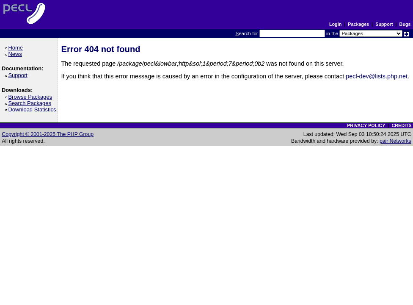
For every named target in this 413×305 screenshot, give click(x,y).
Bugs (405, 24)
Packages (358, 24)
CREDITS (401, 125)
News (16, 54)
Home (17, 47)
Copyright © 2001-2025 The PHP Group (48, 134)
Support (384, 24)
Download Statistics (33, 109)
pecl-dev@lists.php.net (376, 76)
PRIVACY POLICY (366, 125)
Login (335, 24)
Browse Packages (31, 97)
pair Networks (395, 141)
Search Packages (31, 103)
